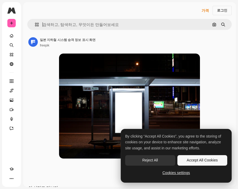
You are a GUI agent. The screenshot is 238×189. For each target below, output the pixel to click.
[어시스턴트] (11, 128)
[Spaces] (11, 90)
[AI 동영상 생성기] (11, 109)
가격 (205, 10)
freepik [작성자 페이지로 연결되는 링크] (44, 45)
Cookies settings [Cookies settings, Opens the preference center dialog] (176, 173)
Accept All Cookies (202, 160)
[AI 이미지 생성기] (11, 100)
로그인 (222, 10)
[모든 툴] (11, 81)
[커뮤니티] (11, 64)
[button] (35, 25)
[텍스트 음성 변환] (11, 119)
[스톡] (11, 54)
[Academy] (11, 169)
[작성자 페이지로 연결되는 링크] (33, 42)
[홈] (11, 36)
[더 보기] (11, 178)
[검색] (11, 45)
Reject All (150, 160)
